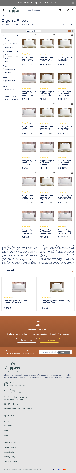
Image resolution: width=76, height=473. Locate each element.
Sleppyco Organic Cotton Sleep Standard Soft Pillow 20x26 (29, 59)
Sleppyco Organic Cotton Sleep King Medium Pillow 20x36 (65, 162)
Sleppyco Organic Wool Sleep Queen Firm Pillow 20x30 (29, 231)
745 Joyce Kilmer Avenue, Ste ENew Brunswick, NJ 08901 (16, 398)
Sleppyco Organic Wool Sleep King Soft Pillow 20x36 (65, 197)
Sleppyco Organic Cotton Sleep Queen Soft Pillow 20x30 (47, 59)
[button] (72, 270)
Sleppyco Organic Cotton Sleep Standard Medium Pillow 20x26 (65, 59)
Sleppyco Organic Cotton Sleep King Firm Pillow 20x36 (47, 197)
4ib (40, 469)
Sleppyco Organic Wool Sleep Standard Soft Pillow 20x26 (29, 93)
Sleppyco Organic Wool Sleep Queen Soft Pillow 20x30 (29, 162)
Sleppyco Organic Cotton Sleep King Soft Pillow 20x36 (65, 128)
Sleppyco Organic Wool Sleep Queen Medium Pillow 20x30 (29, 197)
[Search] (44, 10)
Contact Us (26, 340)
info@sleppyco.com (17, 385)
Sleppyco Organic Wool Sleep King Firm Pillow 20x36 (65, 231)
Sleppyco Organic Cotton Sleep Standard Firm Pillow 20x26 (65, 93)
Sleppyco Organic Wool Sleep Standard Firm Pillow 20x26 (47, 162)
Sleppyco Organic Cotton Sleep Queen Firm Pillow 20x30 (47, 128)
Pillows (5, 16)
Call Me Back (49, 340)
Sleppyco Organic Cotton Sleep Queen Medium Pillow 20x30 (47, 93)
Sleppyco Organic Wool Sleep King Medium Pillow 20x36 (47, 231)
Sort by (23, 31)
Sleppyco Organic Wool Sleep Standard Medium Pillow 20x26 (29, 128)
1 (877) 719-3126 (16, 392)
